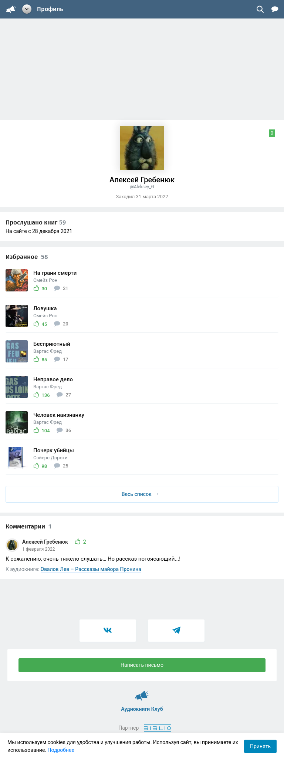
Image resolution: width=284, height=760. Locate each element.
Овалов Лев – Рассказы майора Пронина (91, 569)
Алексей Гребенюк (45, 542)
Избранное (27, 257)
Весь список (140, 494)
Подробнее (61, 750)
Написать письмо (142, 665)
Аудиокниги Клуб (142, 692)
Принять (260, 746)
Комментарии (28, 526)
